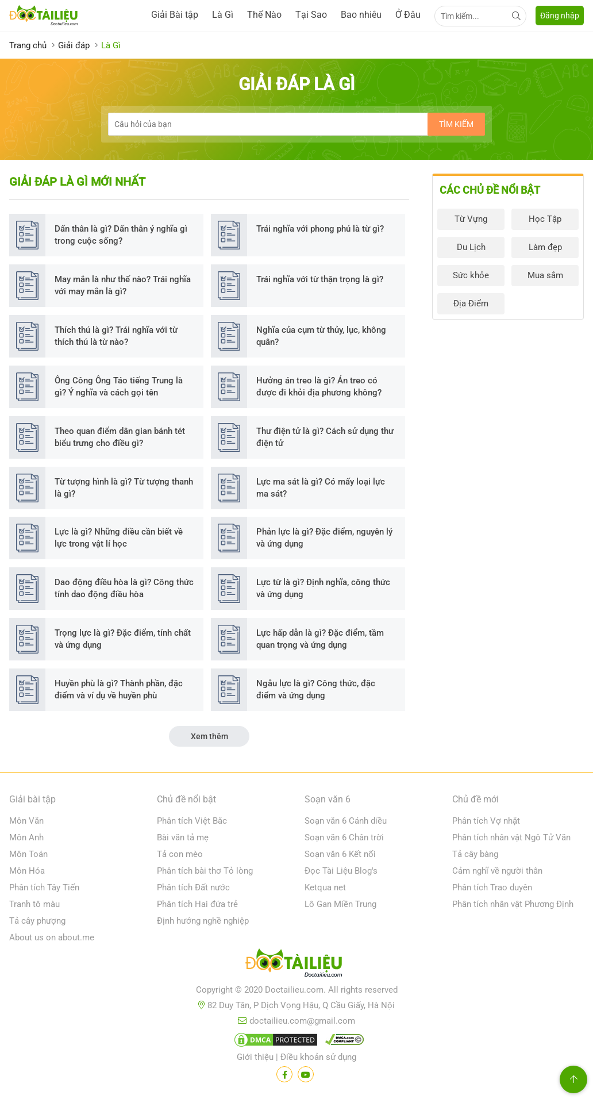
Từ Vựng (471, 219)
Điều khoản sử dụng (318, 1057)
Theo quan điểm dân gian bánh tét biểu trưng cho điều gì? (120, 437)
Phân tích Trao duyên (492, 887)
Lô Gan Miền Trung (340, 904)
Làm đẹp (545, 247)
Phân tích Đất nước (193, 887)
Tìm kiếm (456, 124)
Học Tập (545, 219)
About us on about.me (51, 937)
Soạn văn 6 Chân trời (344, 837)
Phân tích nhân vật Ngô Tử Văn (511, 837)
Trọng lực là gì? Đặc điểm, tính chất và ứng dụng (123, 639)
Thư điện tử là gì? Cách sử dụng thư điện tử (325, 437)
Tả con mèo (180, 854)
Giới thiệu (255, 1057)
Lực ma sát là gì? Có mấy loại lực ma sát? (320, 488)
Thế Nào (264, 14)
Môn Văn (26, 821)
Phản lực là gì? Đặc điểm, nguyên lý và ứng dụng (324, 538)
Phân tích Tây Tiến (44, 887)
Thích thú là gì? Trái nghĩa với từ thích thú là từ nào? (116, 336)
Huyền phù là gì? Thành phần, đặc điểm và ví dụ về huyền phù (119, 689)
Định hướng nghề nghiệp (203, 921)
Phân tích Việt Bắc (192, 821)
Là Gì (222, 14)
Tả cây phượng (37, 921)
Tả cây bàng (475, 854)
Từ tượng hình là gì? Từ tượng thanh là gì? (124, 488)
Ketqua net (325, 887)
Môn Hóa (27, 871)
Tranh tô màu (34, 904)
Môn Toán (28, 854)
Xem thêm (209, 736)
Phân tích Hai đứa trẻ (197, 904)
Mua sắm (545, 275)
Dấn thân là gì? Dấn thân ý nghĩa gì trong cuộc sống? (121, 235)
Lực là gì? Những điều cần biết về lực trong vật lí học (119, 538)
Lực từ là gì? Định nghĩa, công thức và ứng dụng (323, 588)
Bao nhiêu (361, 14)
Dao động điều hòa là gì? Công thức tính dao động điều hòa (124, 588)
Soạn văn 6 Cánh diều (346, 821)
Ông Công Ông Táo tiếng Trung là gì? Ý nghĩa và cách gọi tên (119, 386)
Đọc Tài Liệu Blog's (341, 871)
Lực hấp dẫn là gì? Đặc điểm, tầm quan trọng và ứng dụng (320, 639)
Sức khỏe (471, 275)
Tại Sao (311, 14)
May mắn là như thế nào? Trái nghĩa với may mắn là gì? (123, 285)
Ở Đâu (408, 14)
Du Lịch (471, 247)
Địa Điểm (470, 303)
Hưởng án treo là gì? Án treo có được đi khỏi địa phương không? (319, 386)
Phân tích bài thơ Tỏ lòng (205, 871)
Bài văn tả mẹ (183, 837)
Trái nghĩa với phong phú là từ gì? (320, 229)
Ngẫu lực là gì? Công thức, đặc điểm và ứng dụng (315, 689)
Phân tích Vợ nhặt (486, 821)
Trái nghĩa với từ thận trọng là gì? (319, 279)
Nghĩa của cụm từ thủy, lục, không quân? (321, 336)
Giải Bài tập (174, 14)
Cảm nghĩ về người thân (497, 871)
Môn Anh (26, 837)
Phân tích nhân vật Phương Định (512, 904)
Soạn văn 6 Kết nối (340, 854)
